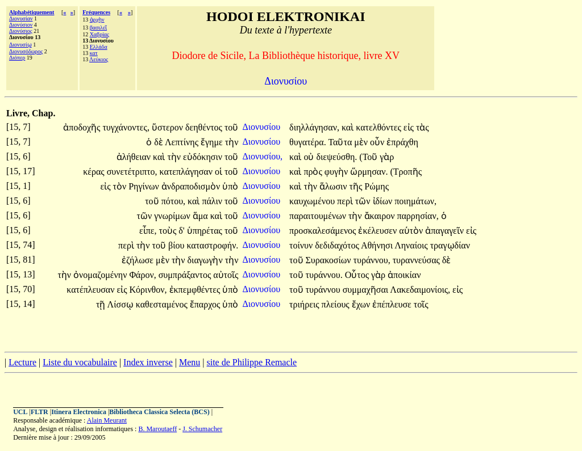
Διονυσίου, (263, 156)
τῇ (101, 304)
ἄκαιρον (380, 216)
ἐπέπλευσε (393, 304)
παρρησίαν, (417, 216)
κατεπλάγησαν (187, 171)
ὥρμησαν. (369, 171)
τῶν (364, 201)
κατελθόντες (380, 127)
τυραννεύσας (417, 260)
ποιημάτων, (415, 201)
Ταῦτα (341, 142)
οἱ (220, 171)
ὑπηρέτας (206, 230)
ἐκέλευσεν (378, 230)
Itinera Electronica (78, 412)
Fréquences (96, 12)
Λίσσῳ (121, 304)
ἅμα (201, 216)
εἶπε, (148, 230)
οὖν (378, 142)
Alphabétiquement (31, 12)
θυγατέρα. (307, 142)
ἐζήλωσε (139, 260)
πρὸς (314, 171)
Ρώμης (376, 186)
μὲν (362, 142)
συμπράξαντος (186, 275)
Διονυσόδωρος (26, 51)
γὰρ (387, 157)
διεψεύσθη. (336, 157)
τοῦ (231, 127)
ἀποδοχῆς (82, 127)
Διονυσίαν (20, 18)
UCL (20, 412)
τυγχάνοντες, (125, 127)
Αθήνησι (377, 245)
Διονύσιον (20, 25)
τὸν (120, 186)
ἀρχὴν (97, 19)
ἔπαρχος (206, 304)
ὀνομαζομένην (101, 275)
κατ (94, 53)
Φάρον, (142, 275)
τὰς (422, 127)
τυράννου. (324, 275)
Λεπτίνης (183, 142)
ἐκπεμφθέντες (196, 289)
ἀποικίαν (404, 275)
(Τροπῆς (406, 171)
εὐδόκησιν (204, 157)
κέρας (94, 171)
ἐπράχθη (402, 142)
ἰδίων (384, 201)
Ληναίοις (412, 245)
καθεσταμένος (163, 304)
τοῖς (421, 304)
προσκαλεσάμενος (323, 230)
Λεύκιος (98, 59)
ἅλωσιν (334, 186)
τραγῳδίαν (450, 245)
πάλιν (213, 201)
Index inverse (148, 362)
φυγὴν (337, 171)
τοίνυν (302, 245)
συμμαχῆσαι (366, 289)
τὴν (232, 142)
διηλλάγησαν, (314, 127)
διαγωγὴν (206, 260)
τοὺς (168, 230)
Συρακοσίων (330, 260)
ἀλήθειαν (135, 157)
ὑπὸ (230, 186)
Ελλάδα (98, 47)
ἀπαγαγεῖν (445, 230)
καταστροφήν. (212, 245)
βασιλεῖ (98, 27)
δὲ (159, 142)
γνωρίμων (173, 216)
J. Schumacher (202, 429)
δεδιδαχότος (338, 245)
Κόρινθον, (148, 289)
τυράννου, (372, 260)
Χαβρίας (99, 34)
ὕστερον (168, 127)
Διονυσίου (263, 127)
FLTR (39, 412)
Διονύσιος (20, 31)
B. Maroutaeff (157, 429)
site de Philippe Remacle (251, 362)
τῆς (357, 186)
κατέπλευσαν (91, 289)
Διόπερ (17, 57)
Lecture (22, 362)
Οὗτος (358, 275)
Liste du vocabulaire (80, 362)
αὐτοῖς (225, 275)
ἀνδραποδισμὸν (192, 186)
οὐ (310, 157)
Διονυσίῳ (20, 44)
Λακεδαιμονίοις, (420, 289)
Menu (189, 362)
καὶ (349, 127)
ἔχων (362, 304)
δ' (181, 230)
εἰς (410, 127)
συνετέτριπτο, (132, 171)
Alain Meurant (107, 420)
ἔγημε (213, 142)
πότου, (173, 201)
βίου (177, 245)
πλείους (337, 304)
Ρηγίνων (144, 186)
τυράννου (324, 289)
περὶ (346, 201)
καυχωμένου (313, 201)
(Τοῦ (369, 157)
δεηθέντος (205, 127)
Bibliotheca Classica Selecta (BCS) (159, 412)
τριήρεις (305, 304)
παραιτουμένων (318, 216)
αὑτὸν (412, 230)
